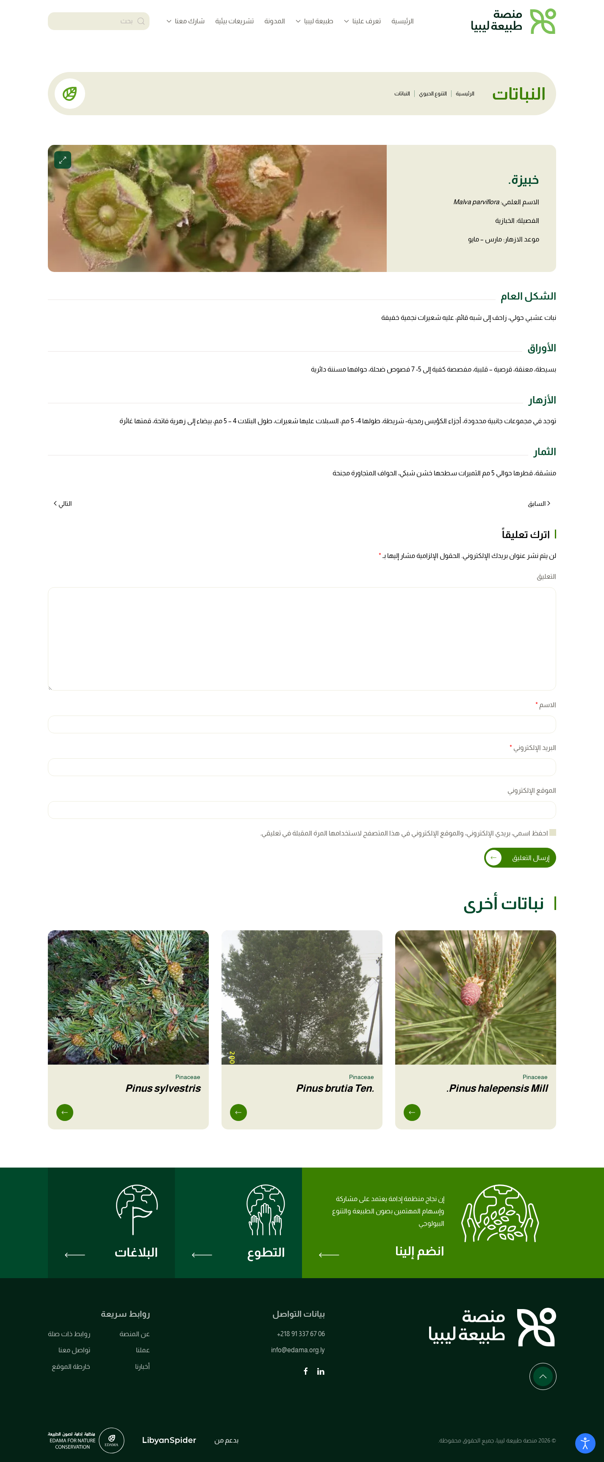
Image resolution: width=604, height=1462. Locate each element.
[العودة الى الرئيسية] (513, 21)
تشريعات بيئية (234, 21)
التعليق (546, 576)
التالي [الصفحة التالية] (63, 503)
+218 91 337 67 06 (301, 1333)
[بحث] (99, 21)
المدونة (274, 21)
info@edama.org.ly (298, 1350)
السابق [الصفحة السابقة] (539, 503)
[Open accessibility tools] (585, 1443)
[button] (217, 208)
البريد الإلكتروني (533, 747)
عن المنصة (134, 1333)
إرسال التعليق (530, 857)
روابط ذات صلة (69, 1333)
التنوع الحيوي (433, 93)
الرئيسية (402, 21)
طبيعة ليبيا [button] (314, 21)
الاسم (545, 704)
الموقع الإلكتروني (531, 790)
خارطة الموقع (71, 1366)
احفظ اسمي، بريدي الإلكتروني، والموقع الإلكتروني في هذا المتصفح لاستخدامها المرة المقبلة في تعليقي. (408, 832)
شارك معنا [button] (185, 21)
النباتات (402, 93)
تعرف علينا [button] (362, 21)
